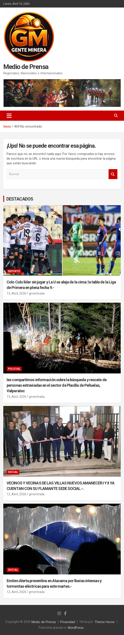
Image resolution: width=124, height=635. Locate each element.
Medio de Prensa (25, 67)
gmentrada (36, 293)
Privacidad (67, 622)
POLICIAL (14, 368)
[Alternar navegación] (9, 116)
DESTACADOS (19, 199)
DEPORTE (14, 271)
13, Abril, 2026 (16, 293)
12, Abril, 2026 (16, 494)
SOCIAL (13, 472)
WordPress (76, 628)
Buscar (113, 174)
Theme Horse (105, 622)
